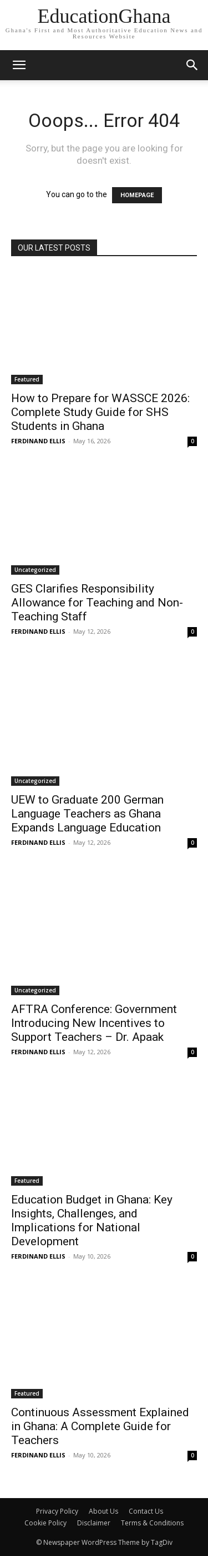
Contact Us (146, 1511)
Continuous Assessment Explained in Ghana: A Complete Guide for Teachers (100, 1426)
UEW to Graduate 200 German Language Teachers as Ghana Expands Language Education (87, 813)
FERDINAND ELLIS (38, 441)
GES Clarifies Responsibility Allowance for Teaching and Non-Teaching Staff (97, 602)
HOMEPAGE (137, 195)
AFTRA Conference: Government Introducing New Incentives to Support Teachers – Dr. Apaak (94, 1023)
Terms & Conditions (152, 1523)
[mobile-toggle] (19, 65)
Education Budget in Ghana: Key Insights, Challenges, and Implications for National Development (92, 1220)
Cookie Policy (45, 1523)
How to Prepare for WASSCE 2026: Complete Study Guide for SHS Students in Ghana (100, 412)
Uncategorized (35, 570)
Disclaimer (93, 1523)
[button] (192, 65)
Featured (26, 379)
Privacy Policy (57, 1511)
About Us (103, 1511)
